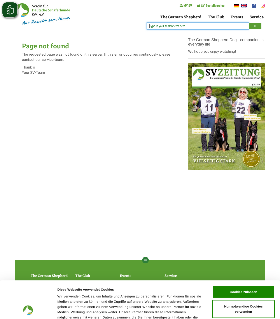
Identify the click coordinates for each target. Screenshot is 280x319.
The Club (216, 16)
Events (237, 16)
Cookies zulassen (243, 257)
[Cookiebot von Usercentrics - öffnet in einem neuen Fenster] (28, 310)
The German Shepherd (180, 16)
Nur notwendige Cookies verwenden (243, 273)
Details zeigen (233, 310)
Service (257, 16)
